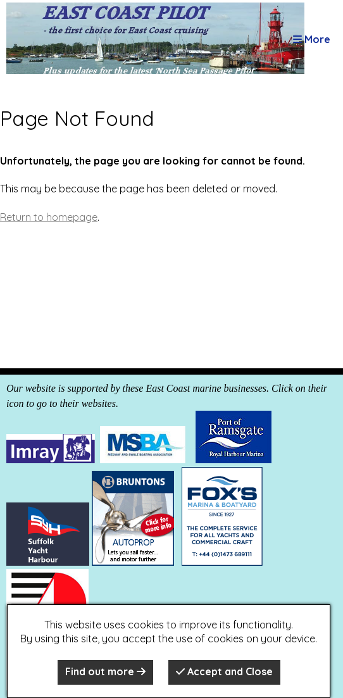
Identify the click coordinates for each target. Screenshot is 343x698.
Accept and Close (224, 671)
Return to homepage (48, 217)
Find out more (105, 671)
